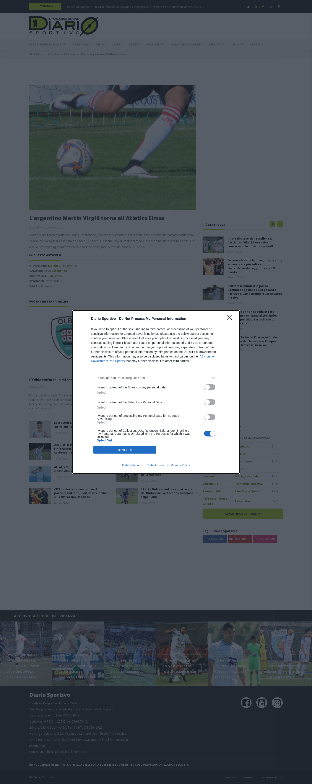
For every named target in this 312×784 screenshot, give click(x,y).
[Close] (231, 319)
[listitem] (156, 377)
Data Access (155, 465)
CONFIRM (125, 449)
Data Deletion (131, 465)
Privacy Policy (180, 465)
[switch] (209, 387)
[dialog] (156, 392)
